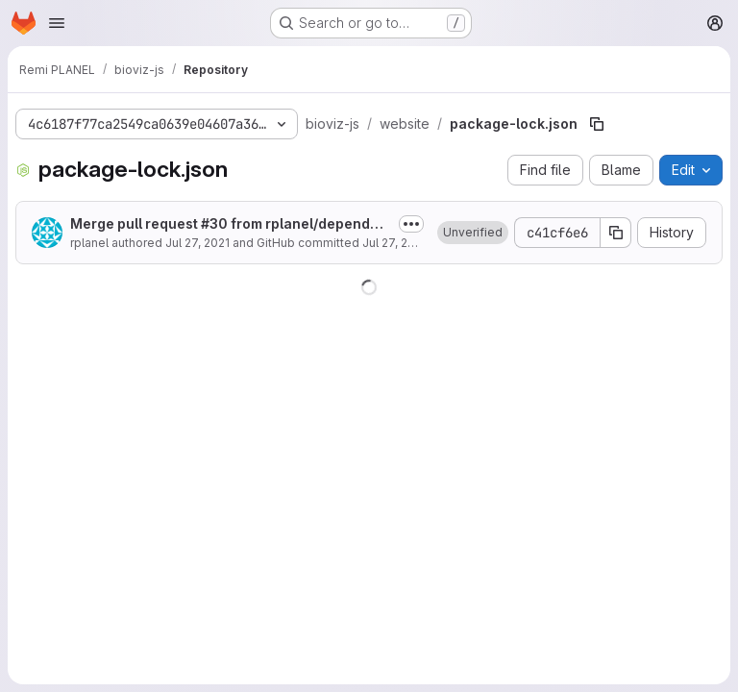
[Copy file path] (596, 124)
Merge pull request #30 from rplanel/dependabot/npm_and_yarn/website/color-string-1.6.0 (228, 224)
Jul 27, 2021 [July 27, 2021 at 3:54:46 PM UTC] (197, 242)
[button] (472, 232)
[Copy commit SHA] (616, 232)
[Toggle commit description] (411, 224)
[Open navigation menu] (56, 23)
